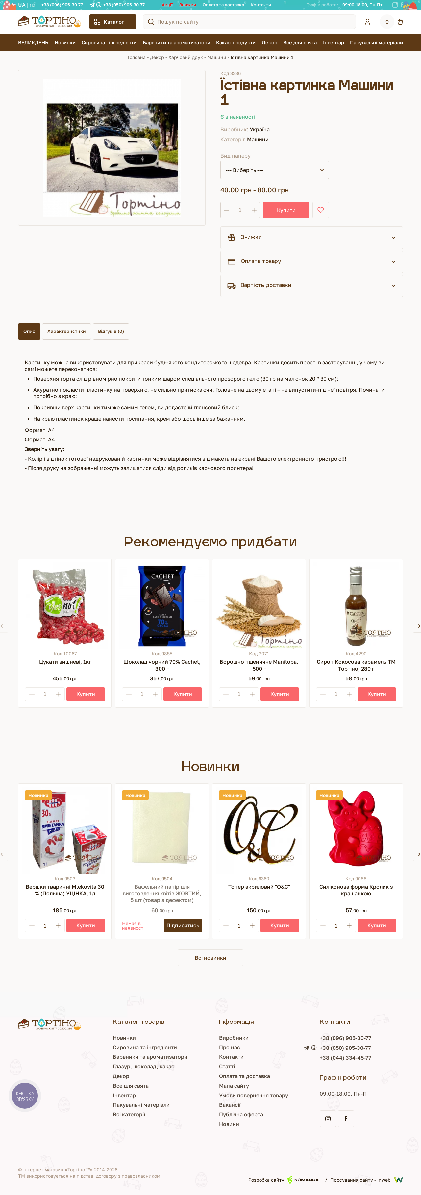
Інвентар (333, 42)
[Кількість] (240, 210)
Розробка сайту (283, 1180)
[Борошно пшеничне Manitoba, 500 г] (259, 605)
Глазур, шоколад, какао (144, 1066)
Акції (167, 4)
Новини (229, 1124)
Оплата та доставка (223, 4)
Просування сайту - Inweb (366, 1180)
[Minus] (31, 694)
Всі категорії (129, 1114)
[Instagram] (395, 5)
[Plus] (57, 694)
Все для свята (300, 42)
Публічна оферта (241, 1114)
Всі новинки (210, 957)
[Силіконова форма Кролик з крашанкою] (356, 830)
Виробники (234, 1037)
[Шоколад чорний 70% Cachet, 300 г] (162, 605)
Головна (137, 57)
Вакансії (229, 1105)
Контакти (261, 4)
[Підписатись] (183, 925)
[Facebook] (402, 5)
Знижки (187, 4)
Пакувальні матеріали (376, 42)
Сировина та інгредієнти (145, 1047)
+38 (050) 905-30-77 (124, 4)
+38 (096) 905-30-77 (62, 4)
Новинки (65, 42)
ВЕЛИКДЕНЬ (33, 42)
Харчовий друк (185, 57)
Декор (269, 42)
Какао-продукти (236, 42)
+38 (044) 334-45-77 (345, 1057)
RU (32, 4)
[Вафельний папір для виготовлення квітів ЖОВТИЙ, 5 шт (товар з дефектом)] (162, 830)
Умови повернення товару (253, 1095)
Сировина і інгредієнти (109, 42)
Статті (227, 1066)
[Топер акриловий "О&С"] (259, 830)
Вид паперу (235, 155)
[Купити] (85, 694)
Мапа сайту (234, 1085)
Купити (286, 210)
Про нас (229, 1047)
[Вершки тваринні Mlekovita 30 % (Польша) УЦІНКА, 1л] (65, 830)
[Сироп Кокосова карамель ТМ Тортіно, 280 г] (356, 605)
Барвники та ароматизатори (176, 42)
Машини (216, 57)
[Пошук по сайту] (151, 22)
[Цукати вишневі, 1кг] (65, 605)
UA (22, 4)
